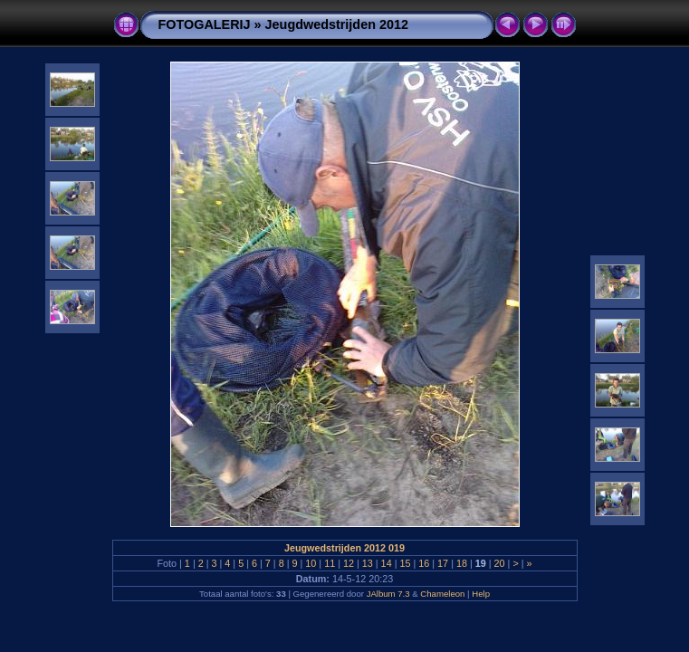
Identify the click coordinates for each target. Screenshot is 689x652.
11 (329, 563)
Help (481, 594)
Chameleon (442, 594)
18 (462, 563)
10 (310, 563)
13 (367, 563)
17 (443, 563)
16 (424, 563)
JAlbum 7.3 (388, 594)
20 (500, 563)
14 (386, 563)
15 (405, 563)
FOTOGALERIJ (204, 24)
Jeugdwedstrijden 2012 (336, 24)
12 (348, 563)
